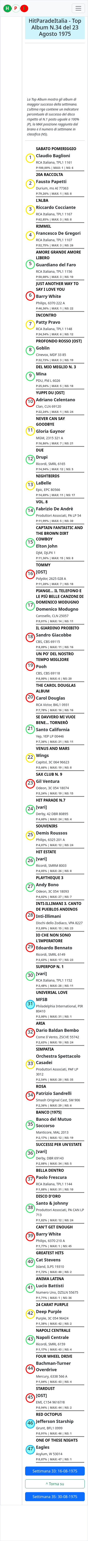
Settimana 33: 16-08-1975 (55, 1471)
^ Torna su (55, 1483)
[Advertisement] (55, 70)
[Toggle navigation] (78, 8)
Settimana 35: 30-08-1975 (55, 1496)
